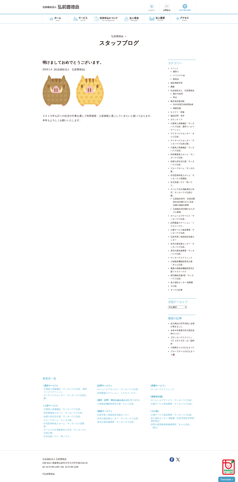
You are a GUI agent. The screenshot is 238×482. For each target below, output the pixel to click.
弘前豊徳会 (117, 36)
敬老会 (176, 79)
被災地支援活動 (177, 101)
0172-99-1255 (52, 467)
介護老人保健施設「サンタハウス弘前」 (63, 409)
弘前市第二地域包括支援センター (113, 415)
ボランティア (176, 119)
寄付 (175, 97)
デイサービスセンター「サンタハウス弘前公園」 (65, 397)
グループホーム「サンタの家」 (59, 420)
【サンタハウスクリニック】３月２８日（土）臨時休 (182, 340)
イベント (174, 68)
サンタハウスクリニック (181, 258)
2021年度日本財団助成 (183, 104)
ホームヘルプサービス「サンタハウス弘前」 (118, 389)
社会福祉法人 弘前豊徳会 (69, 69)
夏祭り (176, 71)
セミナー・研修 (177, 112)
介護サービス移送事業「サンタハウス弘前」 (172, 404)
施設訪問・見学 (177, 116)
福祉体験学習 (176, 83)
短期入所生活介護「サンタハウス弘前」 (63, 416)
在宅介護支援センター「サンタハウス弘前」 (118, 418)
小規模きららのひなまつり (182, 347)
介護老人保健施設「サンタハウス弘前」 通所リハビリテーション (65, 390)
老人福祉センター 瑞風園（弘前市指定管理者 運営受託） (172, 419)
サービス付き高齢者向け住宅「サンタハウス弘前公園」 (182, 192)
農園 (172, 87)
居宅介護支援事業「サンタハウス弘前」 (116, 422)
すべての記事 (176, 290)
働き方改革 (178, 94)
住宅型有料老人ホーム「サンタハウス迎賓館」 (64, 425)
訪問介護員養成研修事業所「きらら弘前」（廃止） (171, 426)
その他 (173, 286)
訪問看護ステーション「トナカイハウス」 (117, 393)
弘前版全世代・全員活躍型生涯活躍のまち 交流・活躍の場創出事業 (184, 202)
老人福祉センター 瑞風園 (182, 282)
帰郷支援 (177, 108)
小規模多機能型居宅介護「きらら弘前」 (116, 404)
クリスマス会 (179, 75)
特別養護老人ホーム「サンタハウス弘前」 (64, 413)
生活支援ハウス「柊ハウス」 (57, 436)
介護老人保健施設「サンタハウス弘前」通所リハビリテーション (182, 126)
